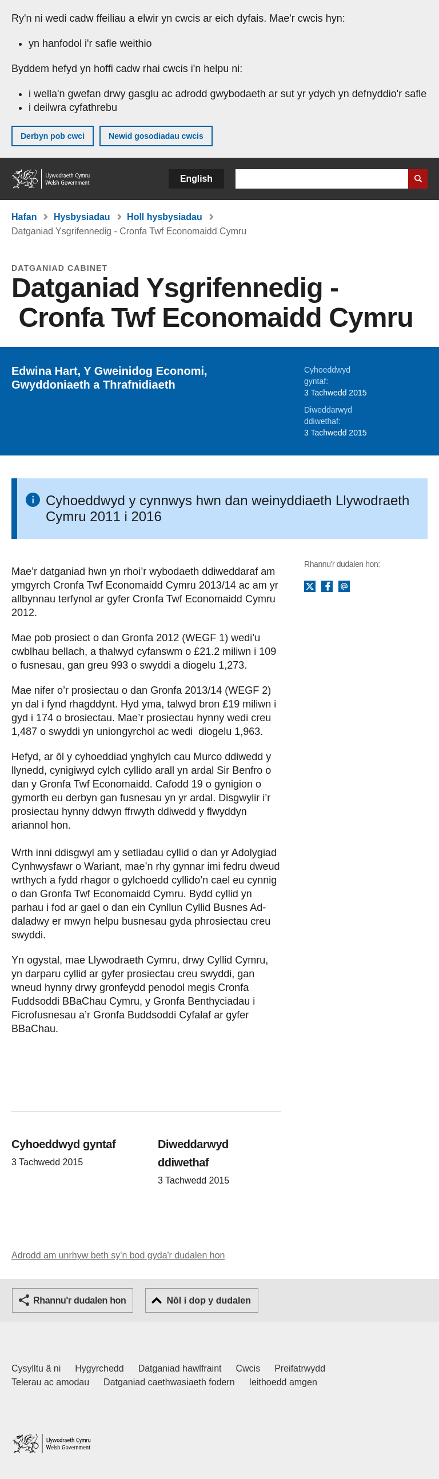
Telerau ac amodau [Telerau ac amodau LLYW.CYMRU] (50, 1382)
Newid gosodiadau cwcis (156, 136)
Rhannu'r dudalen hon (79, 1300)
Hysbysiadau (82, 217)
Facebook (327, 587)
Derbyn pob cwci (53, 136)
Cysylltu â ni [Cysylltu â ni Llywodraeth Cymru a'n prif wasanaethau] (36, 1368)
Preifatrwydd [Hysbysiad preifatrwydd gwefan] (299, 1368)
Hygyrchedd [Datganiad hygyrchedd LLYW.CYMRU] (99, 1368)
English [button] (196, 178)
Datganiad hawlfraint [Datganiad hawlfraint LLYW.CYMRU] (180, 1368)
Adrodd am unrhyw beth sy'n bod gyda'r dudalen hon (118, 1255)
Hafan (24, 217)
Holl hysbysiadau (164, 217)
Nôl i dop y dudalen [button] (208, 1300)
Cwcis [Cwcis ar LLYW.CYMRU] (248, 1368)
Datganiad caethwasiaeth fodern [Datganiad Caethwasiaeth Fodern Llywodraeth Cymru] (169, 1382)
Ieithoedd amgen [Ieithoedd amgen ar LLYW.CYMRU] (283, 1382)
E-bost (344, 587)
